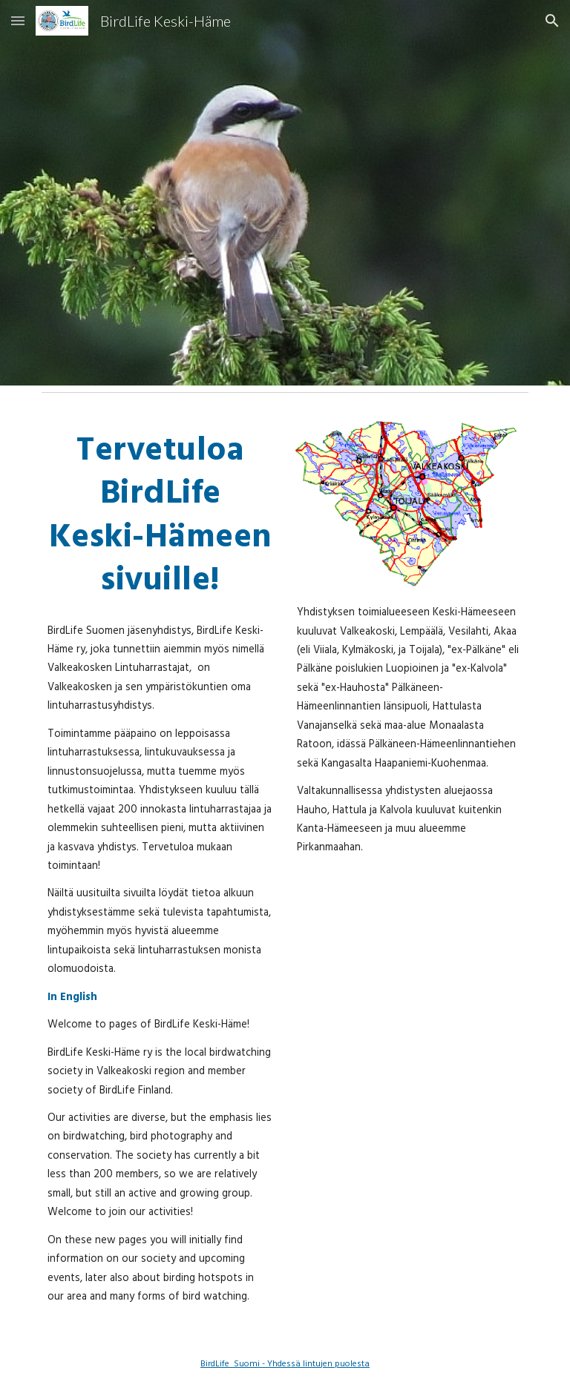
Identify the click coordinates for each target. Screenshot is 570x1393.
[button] (18, 20)
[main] (160, 514)
